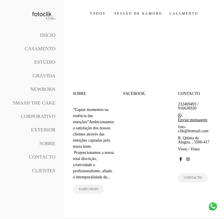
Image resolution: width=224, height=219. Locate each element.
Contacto (42, 157)
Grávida (44, 76)
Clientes (43, 170)
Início (47, 35)
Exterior (43, 130)
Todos (98, 13)
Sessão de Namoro (138, 13)
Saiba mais (88, 189)
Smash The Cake (34, 103)
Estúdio (44, 62)
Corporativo (38, 116)
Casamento (40, 48)
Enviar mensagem (192, 120)
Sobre (47, 143)
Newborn (42, 89)
